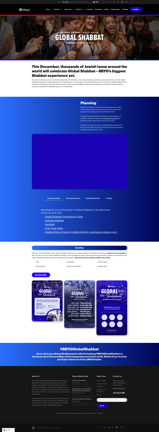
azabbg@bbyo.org (119, 388)
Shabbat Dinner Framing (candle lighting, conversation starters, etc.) (81, 232)
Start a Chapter (102, 380)
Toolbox (106, 9)
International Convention (101, 390)
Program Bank (115, 9)
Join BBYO (136, 9)
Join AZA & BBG (119, 393)
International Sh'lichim (110, 118)
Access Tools (40, 275)
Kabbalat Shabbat (54, 220)
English (7, 430)
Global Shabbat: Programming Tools (64, 217)
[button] (95, 2)
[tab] (53, 198)
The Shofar (125, 9)
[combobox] (8, 430)
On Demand (98, 9)
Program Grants (102, 383)
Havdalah (50, 224)
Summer (99, 394)
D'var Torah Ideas (54, 228)
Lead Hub (90, 9)
